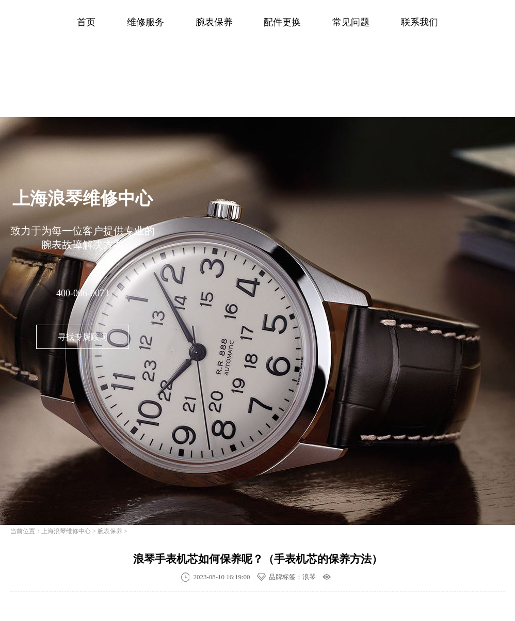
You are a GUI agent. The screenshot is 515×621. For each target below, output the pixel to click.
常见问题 (350, 22)
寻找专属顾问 (82, 336)
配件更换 (282, 22)
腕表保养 (214, 22)
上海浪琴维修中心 (66, 531)
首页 (86, 22)
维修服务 (145, 22)
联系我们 (419, 22)
